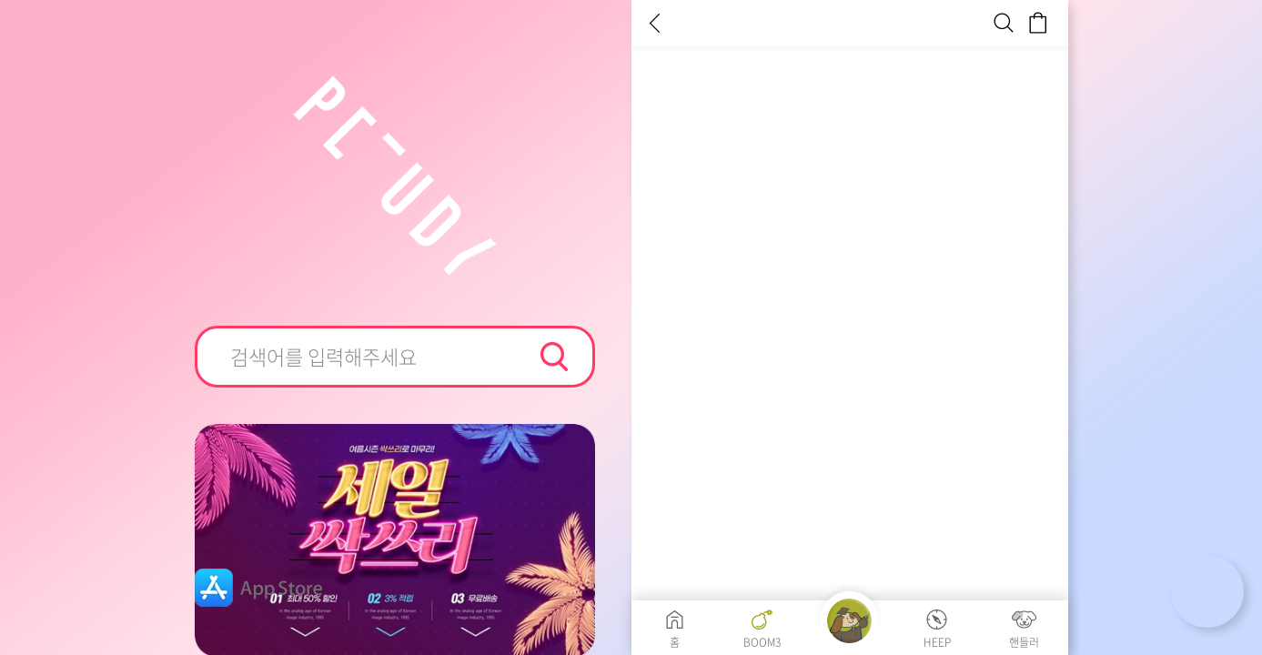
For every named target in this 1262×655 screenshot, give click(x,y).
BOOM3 (762, 641)
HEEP (937, 641)
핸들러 (1024, 641)
